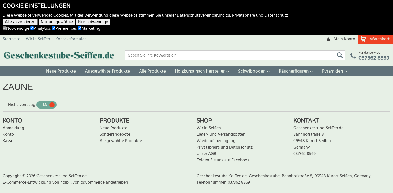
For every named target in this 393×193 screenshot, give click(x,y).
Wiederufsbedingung (216, 141)
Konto (8, 134)
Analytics (40, 28)
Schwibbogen (251, 71)
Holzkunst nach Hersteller (200, 71)
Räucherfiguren (294, 71)
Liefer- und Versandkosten (221, 134)
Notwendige (16, 28)
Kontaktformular (70, 39)
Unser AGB (206, 153)
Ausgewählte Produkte (107, 71)
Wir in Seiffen (38, 39)
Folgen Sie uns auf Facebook (223, 160)
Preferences (64, 28)
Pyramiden (332, 71)
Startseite (11, 39)
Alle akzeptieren (20, 22)
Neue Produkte (61, 71)
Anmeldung (13, 128)
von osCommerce (89, 182)
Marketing (89, 28)
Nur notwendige (93, 22)
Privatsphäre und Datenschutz (260, 15)
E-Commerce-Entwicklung (27, 182)
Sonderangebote (115, 134)
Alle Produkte (152, 71)
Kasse (8, 141)
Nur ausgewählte (57, 22)
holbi (65, 182)
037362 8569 (304, 153)
